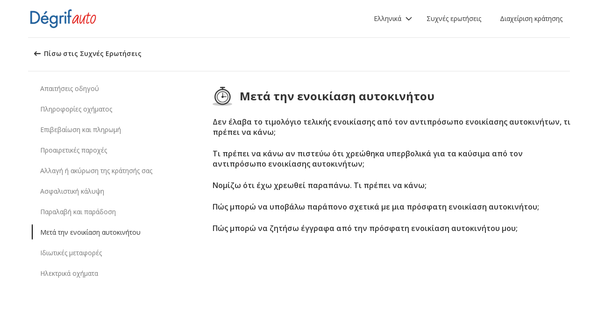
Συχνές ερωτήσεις (454, 18)
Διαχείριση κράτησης (531, 18)
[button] (393, 18)
